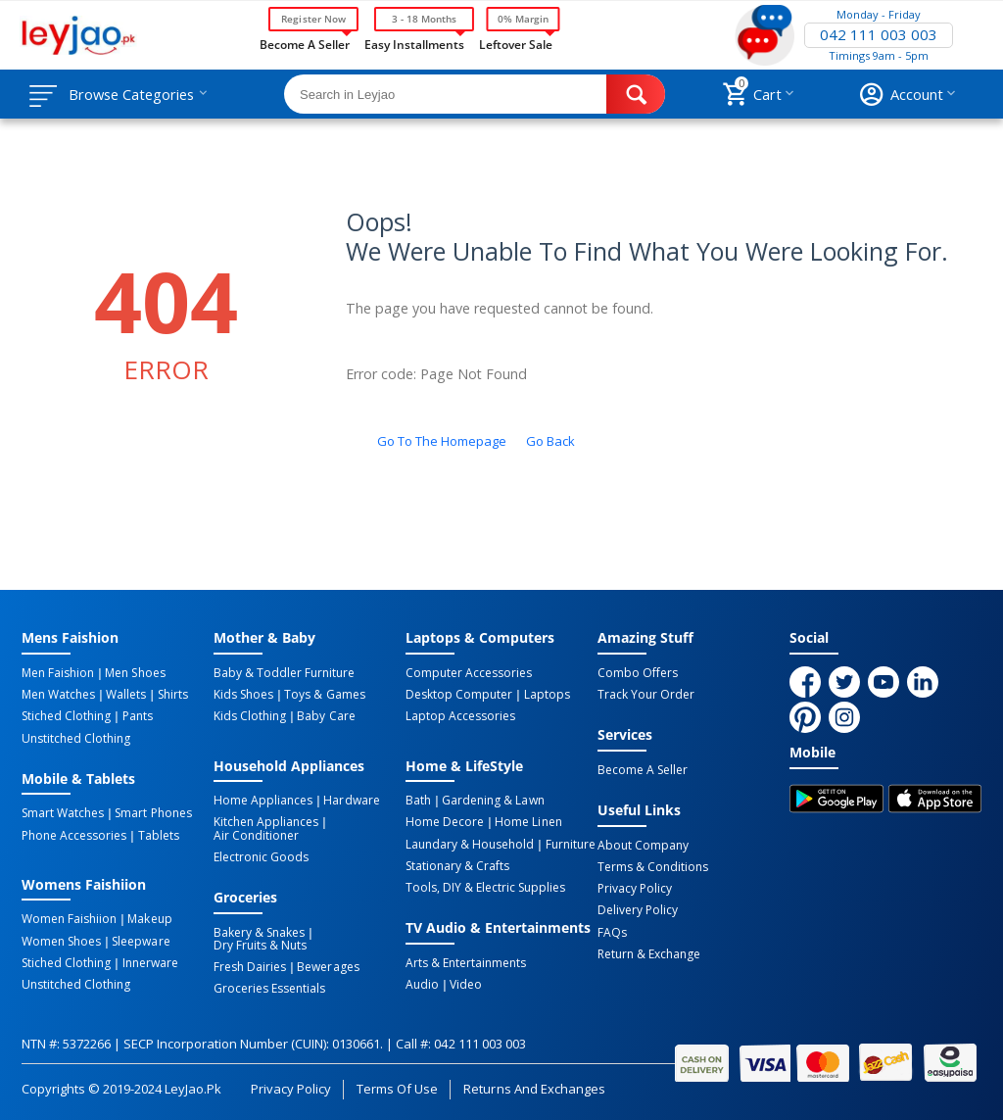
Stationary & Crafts (457, 865)
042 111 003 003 (878, 35)
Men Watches (58, 695)
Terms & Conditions (652, 867)
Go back (550, 441)
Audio (422, 984)
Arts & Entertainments (466, 962)
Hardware (351, 800)
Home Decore (445, 822)
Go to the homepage (441, 441)
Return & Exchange (648, 953)
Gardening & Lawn (493, 800)
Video (466, 984)
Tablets (157, 835)
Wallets (126, 695)
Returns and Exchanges (533, 1087)
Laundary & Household (470, 844)
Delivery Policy (637, 910)
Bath (418, 800)
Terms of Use (397, 1087)
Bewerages (327, 966)
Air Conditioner (256, 835)
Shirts (171, 695)
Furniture (570, 844)
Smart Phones (153, 813)
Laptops (546, 695)
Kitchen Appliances (266, 822)
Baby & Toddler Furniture (284, 673)
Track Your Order (645, 695)
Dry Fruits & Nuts (260, 944)
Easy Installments (414, 43)
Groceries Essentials (269, 988)
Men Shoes (135, 673)
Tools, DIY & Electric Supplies (485, 887)
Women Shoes (61, 941)
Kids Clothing (250, 716)
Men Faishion (58, 673)
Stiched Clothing (66, 716)
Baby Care (326, 716)
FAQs (612, 932)
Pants (136, 716)
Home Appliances (263, 800)
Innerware (149, 962)
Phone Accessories (74, 835)
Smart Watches (63, 813)
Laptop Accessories (460, 716)
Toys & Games (324, 695)
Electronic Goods (261, 856)
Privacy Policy (634, 889)
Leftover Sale (515, 43)
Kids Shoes (243, 695)
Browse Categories (134, 94)
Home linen (528, 822)
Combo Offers (637, 673)
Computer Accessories (469, 673)
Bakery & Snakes (259, 932)
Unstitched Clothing (76, 738)
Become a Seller (305, 43)
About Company (643, 846)
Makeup (149, 919)
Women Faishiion (69, 919)
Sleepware (140, 941)
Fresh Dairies (250, 966)
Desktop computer (459, 695)
